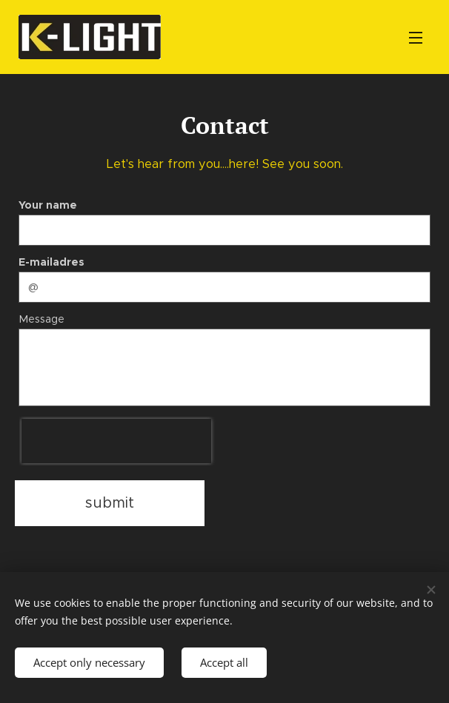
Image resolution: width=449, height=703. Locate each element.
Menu (415, 37)
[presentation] (116, 441)
